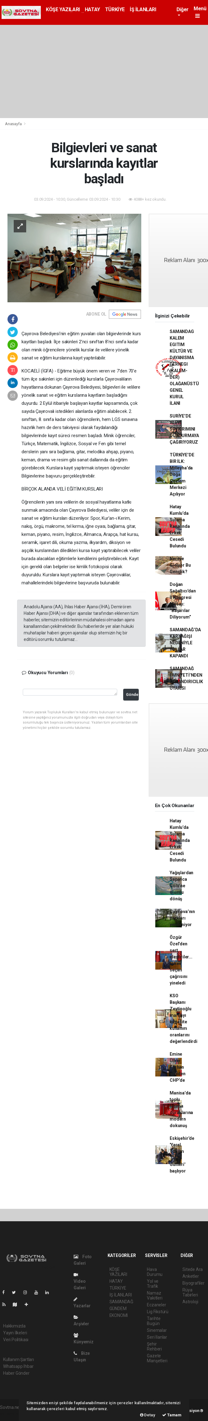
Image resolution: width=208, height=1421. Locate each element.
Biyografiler (193, 1283)
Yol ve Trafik (152, 1284)
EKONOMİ (118, 1315)
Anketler (190, 1276)
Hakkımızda (14, 1325)
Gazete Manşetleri (157, 1358)
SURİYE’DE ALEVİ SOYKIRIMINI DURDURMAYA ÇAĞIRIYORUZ (184, 429)
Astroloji (190, 1301)
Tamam (171, 1415)
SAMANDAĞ (121, 1301)
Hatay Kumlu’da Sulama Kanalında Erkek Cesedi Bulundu (180, 526)
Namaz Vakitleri (154, 1295)
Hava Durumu (154, 1272)
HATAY (92, 9)
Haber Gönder (16, 1373)
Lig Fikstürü (157, 1311)
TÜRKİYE (115, 9)
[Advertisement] (104, 71)
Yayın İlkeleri (15, 1332)
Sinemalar (157, 1330)
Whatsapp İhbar (18, 1366)
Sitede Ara (192, 1269)
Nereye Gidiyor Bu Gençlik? (180, 565)
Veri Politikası (15, 1339)
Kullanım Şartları (18, 1359)
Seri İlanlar (157, 1337)
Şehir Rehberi (154, 1346)
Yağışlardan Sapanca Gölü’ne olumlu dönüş (181, 885)
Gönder (132, 694)
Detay (147, 1415)
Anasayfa (13, 123)
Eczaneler (156, 1304)
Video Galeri (80, 1281)
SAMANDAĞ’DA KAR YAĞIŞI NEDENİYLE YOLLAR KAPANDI (185, 642)
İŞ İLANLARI (143, 9)
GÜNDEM (118, 1308)
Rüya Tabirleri (190, 1292)
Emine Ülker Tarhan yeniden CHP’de (178, 1067)
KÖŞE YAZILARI (63, 9)
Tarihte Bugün (154, 1321)
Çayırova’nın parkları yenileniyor (182, 918)
